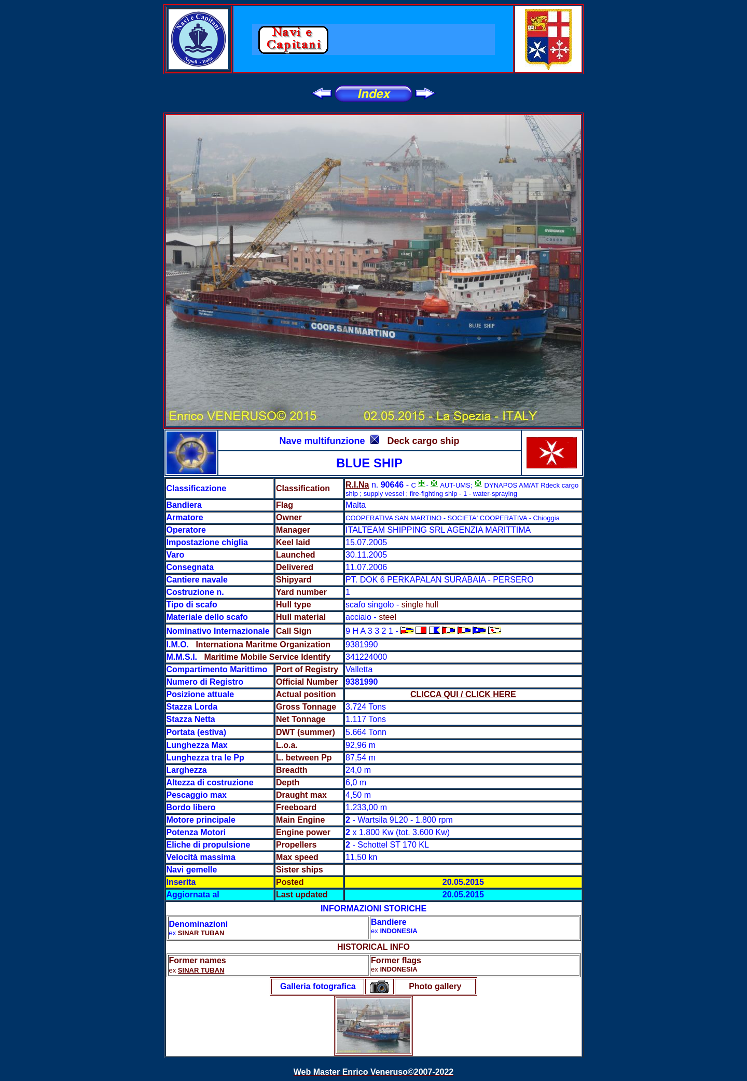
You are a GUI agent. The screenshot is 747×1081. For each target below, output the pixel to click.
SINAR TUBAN (201, 970)
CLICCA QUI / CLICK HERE (463, 694)
